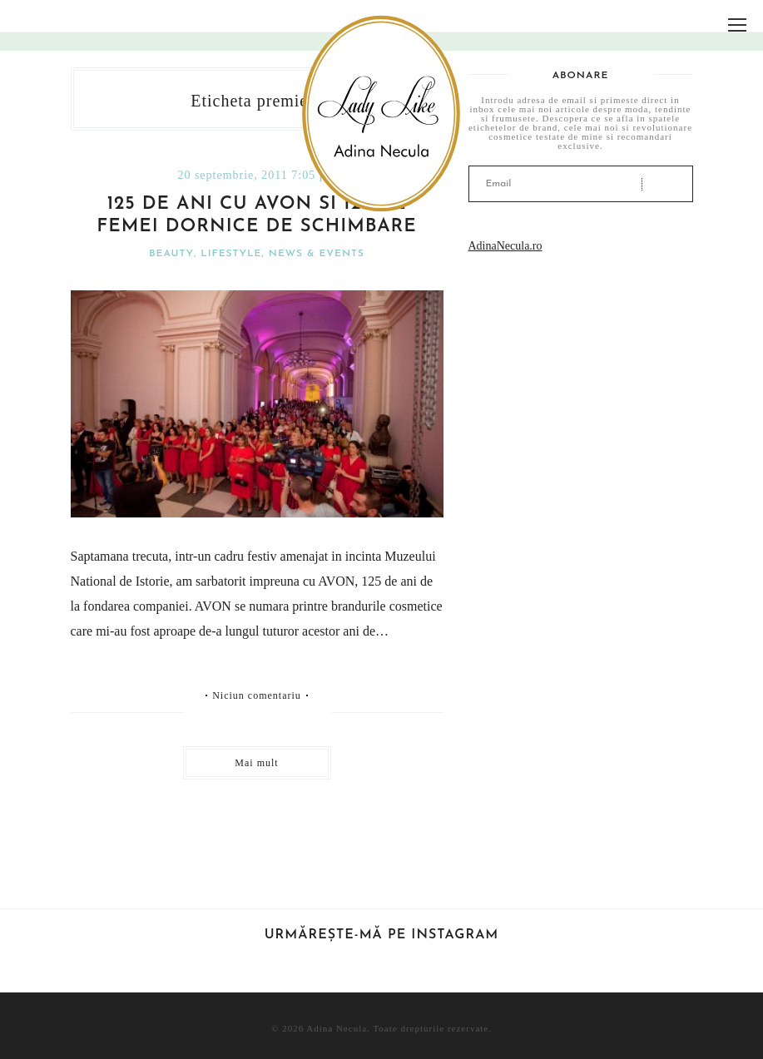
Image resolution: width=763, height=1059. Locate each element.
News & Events (316, 254)
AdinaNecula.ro (505, 246)
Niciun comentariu (256, 695)
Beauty (171, 254)
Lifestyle (231, 254)
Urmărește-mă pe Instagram (382, 935)
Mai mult (256, 763)
